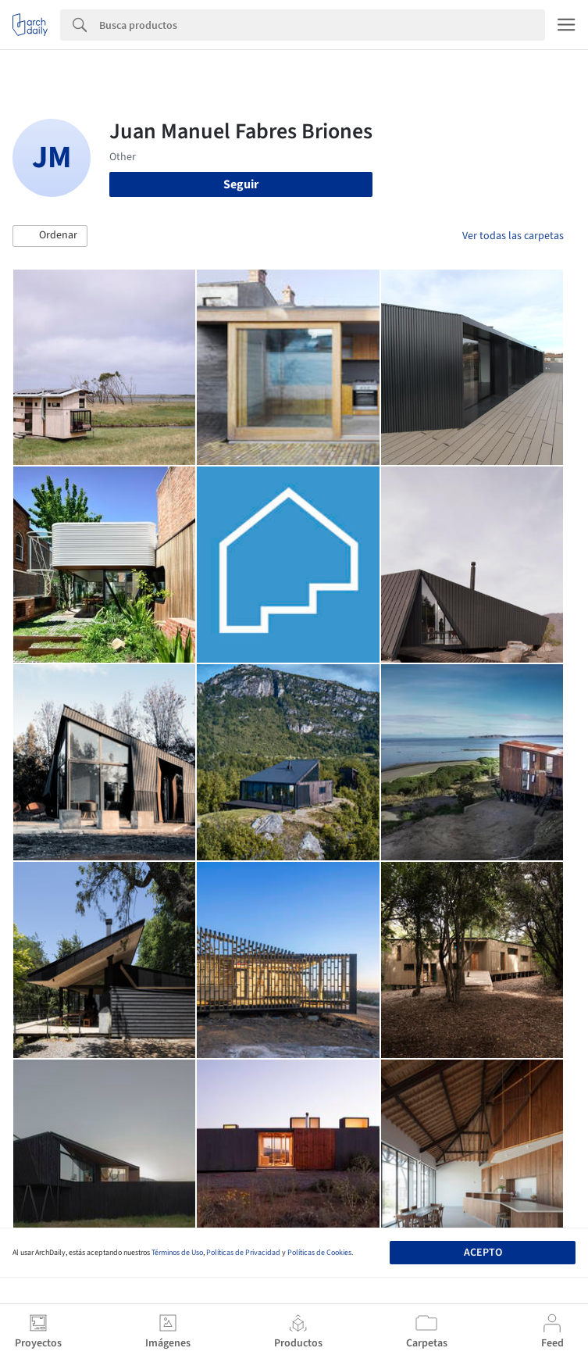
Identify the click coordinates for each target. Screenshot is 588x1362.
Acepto (483, 1252)
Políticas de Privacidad (243, 1252)
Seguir (240, 184)
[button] (49, 236)
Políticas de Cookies (319, 1252)
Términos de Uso (177, 1252)
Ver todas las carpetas (513, 236)
